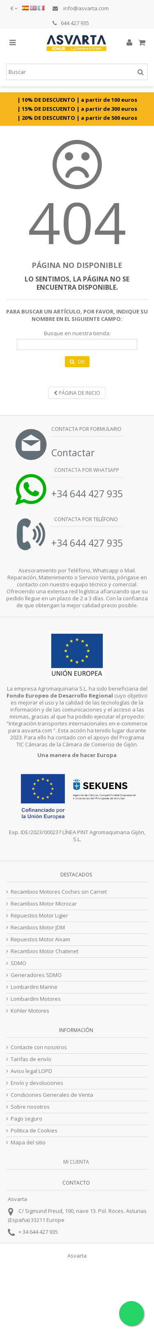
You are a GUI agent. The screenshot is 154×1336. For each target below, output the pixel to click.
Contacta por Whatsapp (86, 470)
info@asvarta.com (81, 8)
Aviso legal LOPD (31, 1071)
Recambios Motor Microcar (44, 903)
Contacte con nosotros (39, 1047)
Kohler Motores (30, 1010)
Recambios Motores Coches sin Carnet (59, 891)
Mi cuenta (76, 1161)
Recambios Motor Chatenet (44, 951)
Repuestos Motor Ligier (39, 915)
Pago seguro (26, 1118)
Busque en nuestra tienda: (77, 333)
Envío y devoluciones (37, 1083)
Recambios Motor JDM (38, 927)
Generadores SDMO (36, 975)
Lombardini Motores (36, 998)
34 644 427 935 (40, 1231)
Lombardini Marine (34, 987)
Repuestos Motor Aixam (40, 939)
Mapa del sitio (28, 1142)
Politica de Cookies (34, 1130)
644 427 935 (71, 23)
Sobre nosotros (30, 1106)
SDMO (18, 963)
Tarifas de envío (31, 1059)
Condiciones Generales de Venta (52, 1094)
